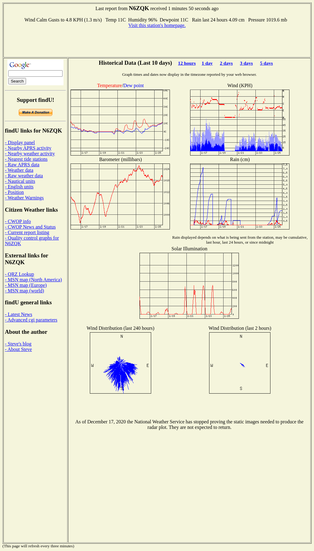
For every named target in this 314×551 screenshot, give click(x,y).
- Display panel (20, 142)
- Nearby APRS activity (28, 148)
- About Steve (18, 349)
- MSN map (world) (24, 290)
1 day (207, 63)
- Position (14, 192)
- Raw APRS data (22, 164)
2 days (226, 63)
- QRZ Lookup (19, 274)
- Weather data (19, 170)
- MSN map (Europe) (26, 285)
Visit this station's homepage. (157, 25)
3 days (246, 63)
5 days (266, 63)
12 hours (187, 63)
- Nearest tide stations (26, 159)
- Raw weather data (24, 175)
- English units (19, 186)
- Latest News (18, 314)
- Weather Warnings (24, 197)
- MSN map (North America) (33, 279)
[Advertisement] (157, 42)
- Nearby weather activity (30, 153)
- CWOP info (18, 221)
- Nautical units (20, 181)
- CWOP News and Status (30, 226)
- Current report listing (27, 232)
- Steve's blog (18, 343)
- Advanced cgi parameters (31, 319)
